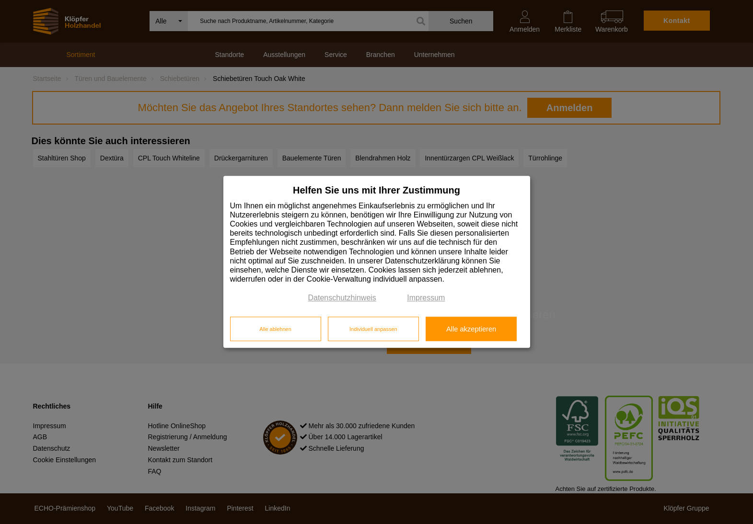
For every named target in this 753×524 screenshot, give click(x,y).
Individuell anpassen (373, 329)
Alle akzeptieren (471, 329)
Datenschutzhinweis (342, 298)
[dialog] (376, 262)
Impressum (426, 298)
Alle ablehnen (275, 329)
